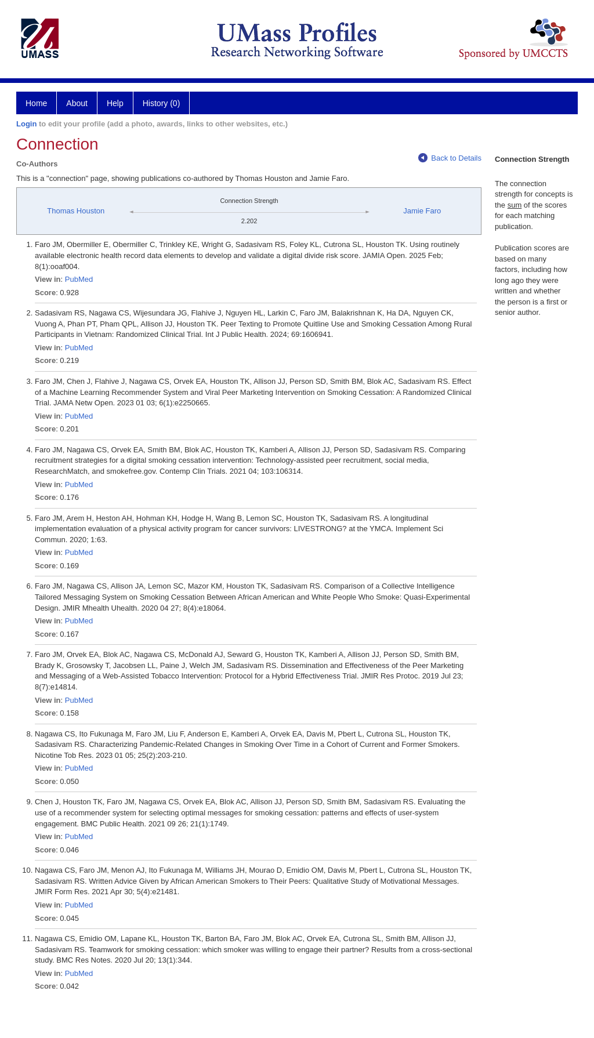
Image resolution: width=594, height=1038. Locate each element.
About (77, 103)
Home (36, 103)
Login (26, 123)
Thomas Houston (75, 210)
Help (115, 103)
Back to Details (449, 158)
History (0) (161, 103)
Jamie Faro (422, 210)
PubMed (79, 279)
